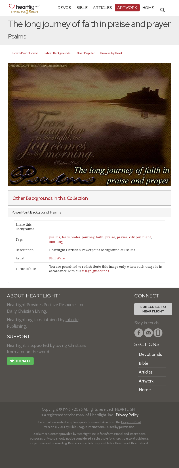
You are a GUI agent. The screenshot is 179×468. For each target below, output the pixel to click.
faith (99, 237)
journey (88, 237)
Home (145, 389)
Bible (82, 7)
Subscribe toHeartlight (153, 309)
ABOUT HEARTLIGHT (33, 296)
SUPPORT (18, 336)
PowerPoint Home (25, 53)
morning (56, 242)
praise (110, 237)
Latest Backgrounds (57, 53)
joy (138, 237)
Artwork (127, 7)
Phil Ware (57, 258)
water (76, 237)
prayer (122, 237)
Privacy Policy (127, 414)
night (146, 237)
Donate (20, 361)
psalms (54, 237)
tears (66, 237)
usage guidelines (95, 271)
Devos (64, 7)
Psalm (54, 212)
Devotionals (150, 354)
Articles (102, 7)
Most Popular (85, 53)
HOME (148, 7)
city (132, 237)
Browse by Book (111, 53)
